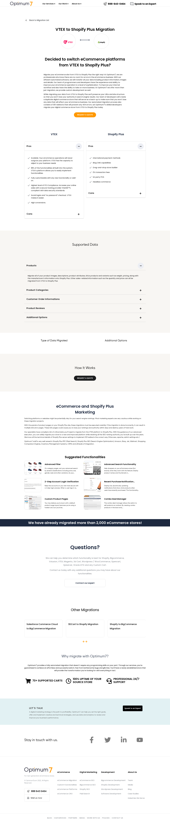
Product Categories (37, 290)
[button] (85, 114)
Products (31, 265)
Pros (29, 146)
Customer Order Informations (43, 299)
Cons (29, 213)
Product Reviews (35, 308)
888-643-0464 (116, 3)
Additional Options (36, 317)
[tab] (54, 146)
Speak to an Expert (145, 3)
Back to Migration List (39, 20)
